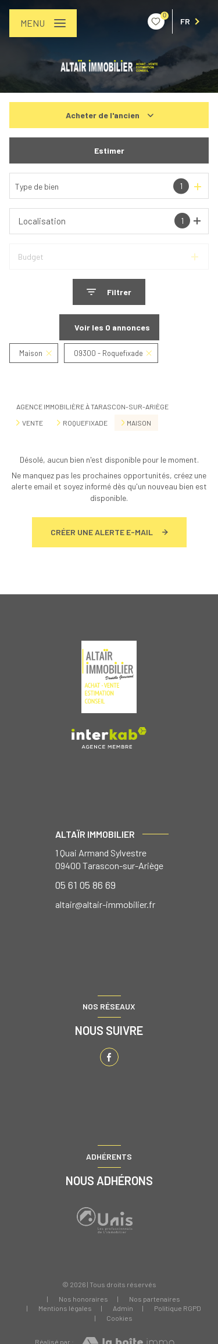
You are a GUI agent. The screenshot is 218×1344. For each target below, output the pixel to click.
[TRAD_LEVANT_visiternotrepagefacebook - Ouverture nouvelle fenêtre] (109, 1057)
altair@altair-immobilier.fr (105, 904)
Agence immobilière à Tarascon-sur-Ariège (92, 406)
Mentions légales (65, 1308)
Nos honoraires (83, 1299)
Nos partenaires (154, 1299)
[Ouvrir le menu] (43, 23)
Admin (123, 1308)
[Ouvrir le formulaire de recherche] (109, 292)
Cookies (119, 1318)
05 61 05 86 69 (85, 884)
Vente (32, 422)
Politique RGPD (177, 1308)
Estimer (109, 150)
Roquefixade (85, 422)
